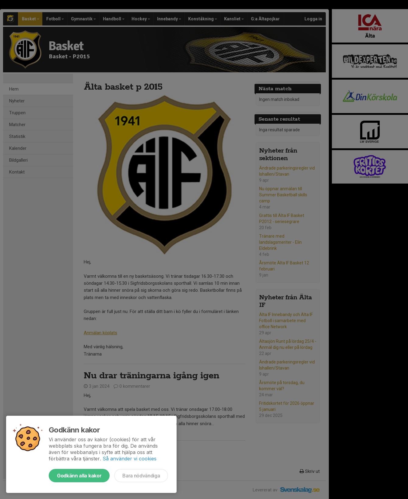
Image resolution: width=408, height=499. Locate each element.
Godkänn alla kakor (79, 476)
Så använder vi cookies (130, 459)
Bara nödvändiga (141, 476)
